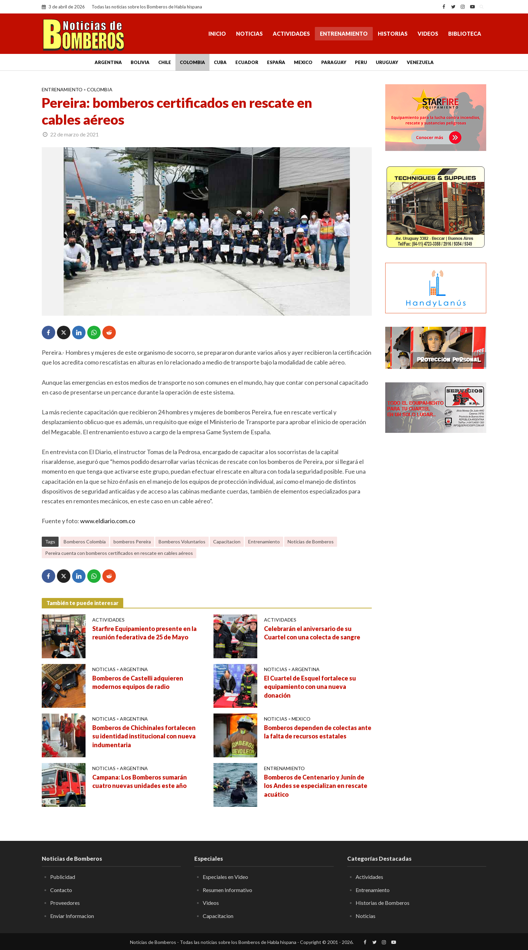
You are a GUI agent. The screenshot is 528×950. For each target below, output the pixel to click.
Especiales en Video (225, 877)
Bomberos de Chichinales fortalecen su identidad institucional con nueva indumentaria (144, 736)
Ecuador (246, 62)
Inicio (217, 33)
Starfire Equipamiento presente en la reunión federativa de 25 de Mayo (144, 633)
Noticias (249, 33)
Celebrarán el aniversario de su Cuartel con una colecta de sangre (312, 633)
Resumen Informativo (227, 890)
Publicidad (62, 877)
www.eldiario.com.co (107, 521)
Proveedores (65, 902)
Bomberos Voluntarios (182, 541)
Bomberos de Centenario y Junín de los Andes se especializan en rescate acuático (315, 785)
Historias (392, 33)
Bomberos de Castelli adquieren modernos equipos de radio (137, 682)
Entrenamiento (344, 33)
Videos (428, 33)
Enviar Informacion (72, 916)
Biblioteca (464, 33)
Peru (361, 62)
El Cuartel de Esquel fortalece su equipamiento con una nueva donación (310, 686)
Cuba (220, 62)
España (276, 62)
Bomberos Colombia (85, 541)
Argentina (108, 62)
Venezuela (420, 62)
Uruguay (387, 62)
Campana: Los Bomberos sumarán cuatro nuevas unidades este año (139, 781)
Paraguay (333, 62)
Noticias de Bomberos (311, 541)
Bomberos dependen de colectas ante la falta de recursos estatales (317, 732)
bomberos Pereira (132, 541)
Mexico (303, 62)
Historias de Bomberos (382, 902)
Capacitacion (226, 541)
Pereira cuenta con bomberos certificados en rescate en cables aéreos (119, 553)
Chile (164, 62)
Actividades (291, 33)
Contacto (61, 890)
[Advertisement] (435, 547)
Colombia (192, 62)
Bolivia (140, 62)
